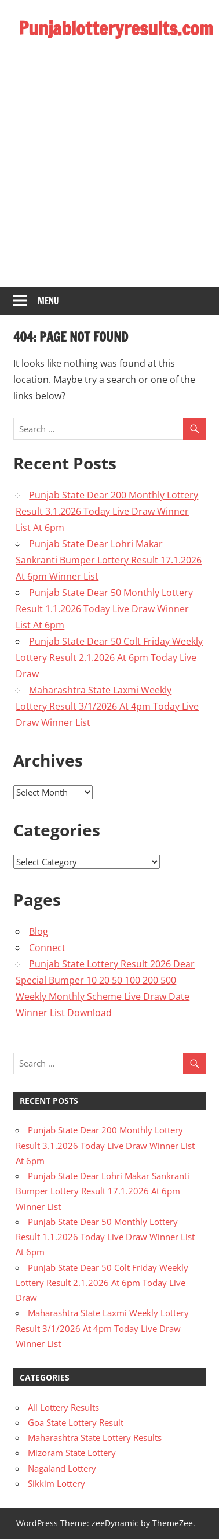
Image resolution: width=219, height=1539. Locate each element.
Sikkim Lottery (56, 1483)
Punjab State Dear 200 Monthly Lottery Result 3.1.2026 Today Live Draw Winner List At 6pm (107, 511)
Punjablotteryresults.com (116, 28)
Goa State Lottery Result (75, 1422)
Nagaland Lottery (62, 1468)
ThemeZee (172, 1523)
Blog (38, 931)
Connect (47, 947)
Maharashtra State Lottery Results (95, 1437)
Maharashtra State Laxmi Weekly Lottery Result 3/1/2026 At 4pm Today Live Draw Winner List (107, 706)
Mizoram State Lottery (72, 1452)
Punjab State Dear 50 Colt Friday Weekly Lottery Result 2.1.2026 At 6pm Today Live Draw (109, 657)
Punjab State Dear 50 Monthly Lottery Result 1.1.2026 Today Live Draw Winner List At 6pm (104, 608)
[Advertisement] (108, 172)
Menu (48, 301)
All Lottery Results (63, 1407)
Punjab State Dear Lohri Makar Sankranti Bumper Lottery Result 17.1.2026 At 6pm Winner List (109, 560)
